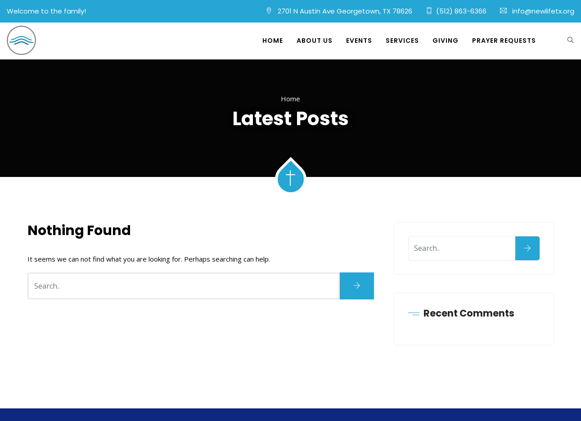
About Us (315, 40)
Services (402, 40)
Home (272, 40)
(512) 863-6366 (461, 11)
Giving (445, 40)
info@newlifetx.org (543, 11)
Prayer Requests (504, 40)
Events (359, 40)
